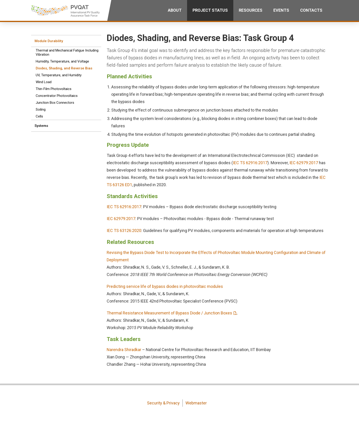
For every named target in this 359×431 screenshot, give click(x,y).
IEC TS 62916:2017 (250, 162)
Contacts (311, 10)
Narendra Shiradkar (124, 349)
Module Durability (49, 41)
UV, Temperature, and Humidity (59, 75)
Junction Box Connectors (55, 103)
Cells (39, 116)
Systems (41, 126)
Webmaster (196, 403)
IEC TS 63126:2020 (124, 230)
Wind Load (44, 82)
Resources (250, 10)
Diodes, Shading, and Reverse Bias (64, 68)
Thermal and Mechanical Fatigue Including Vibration (67, 52)
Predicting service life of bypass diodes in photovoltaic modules (165, 286)
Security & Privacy (163, 403)
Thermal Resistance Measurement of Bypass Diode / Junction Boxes (169, 313)
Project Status (210, 10)
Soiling (41, 109)
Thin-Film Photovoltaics (53, 89)
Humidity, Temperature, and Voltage (62, 61)
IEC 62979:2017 (303, 162)
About (175, 10)
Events (281, 10)
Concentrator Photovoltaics (57, 96)
